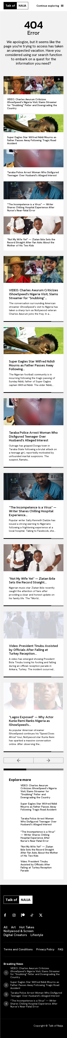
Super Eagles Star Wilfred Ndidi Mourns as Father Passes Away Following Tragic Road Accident (31, 140)
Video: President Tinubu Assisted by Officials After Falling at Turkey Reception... (33, 649)
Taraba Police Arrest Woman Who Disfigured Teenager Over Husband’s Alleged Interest (33, 174)
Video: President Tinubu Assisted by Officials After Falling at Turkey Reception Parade (36, 866)
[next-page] (58, 79)
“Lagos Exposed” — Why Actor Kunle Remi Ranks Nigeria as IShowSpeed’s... (31, 721)
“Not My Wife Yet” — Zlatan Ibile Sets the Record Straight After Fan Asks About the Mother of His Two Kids (31, 242)
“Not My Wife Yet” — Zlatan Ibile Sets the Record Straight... (32, 580)
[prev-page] (8, 79)
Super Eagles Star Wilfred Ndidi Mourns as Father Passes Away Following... (32, 365)
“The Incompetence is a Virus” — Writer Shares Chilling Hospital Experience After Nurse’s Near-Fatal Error (30, 207)
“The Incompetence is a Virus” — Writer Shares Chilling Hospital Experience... (32, 511)
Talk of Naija (55, 1025)
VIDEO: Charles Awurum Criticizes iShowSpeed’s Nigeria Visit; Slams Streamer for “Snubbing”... (33, 294)
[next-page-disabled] (48, 760)
